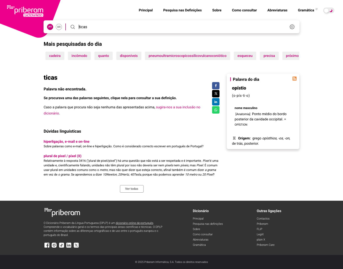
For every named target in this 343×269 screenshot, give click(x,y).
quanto (103, 56)
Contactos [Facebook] (263, 218)
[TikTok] (61, 247)
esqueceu (244, 56)
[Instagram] (54, 247)
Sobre (216, 10)
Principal (146, 10)
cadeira (55, 56)
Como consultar (244, 10)
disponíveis (129, 56)
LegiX (260, 234)
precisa (269, 56)
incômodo (79, 56)
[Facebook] (47, 247)
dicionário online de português (134, 223)
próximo (292, 56)
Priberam (262, 224)
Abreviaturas (277, 10)
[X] (76, 247)
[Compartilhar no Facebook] (215, 86)
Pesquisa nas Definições (182, 10)
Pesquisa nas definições (208, 224)
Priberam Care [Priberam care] (266, 245)
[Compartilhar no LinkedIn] (215, 101)
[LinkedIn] (69, 247)
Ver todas (131, 189)
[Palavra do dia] (294, 78)
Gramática (308, 10)
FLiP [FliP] (259, 229)
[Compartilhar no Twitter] (215, 93)
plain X (261, 239)
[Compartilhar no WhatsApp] (215, 110)
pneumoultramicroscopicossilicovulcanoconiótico (188, 56)
